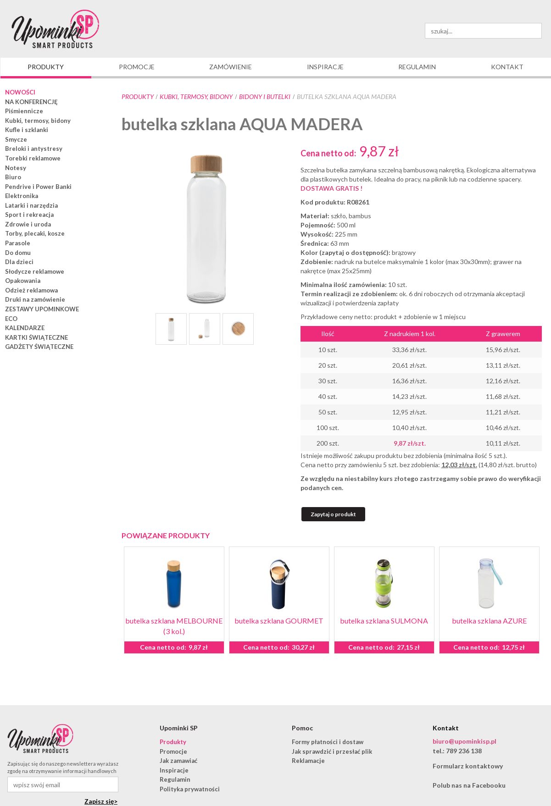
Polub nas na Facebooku (469, 785)
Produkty (138, 96)
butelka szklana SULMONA (384, 620)
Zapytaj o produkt (333, 514)
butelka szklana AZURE (489, 620)
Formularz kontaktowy (468, 766)
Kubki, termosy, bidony (196, 96)
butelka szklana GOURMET (278, 620)
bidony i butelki (264, 96)
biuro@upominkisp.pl (464, 741)
